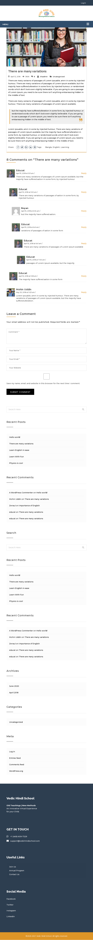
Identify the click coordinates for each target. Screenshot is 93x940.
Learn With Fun (16, 457)
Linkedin (11, 916)
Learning (65, 147)
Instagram (11, 910)
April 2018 (13, 692)
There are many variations (21, 444)
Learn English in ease (19, 450)
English (56, 147)
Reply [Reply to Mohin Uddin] (83, 292)
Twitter (10, 905)
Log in (12, 751)
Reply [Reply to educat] (83, 173)
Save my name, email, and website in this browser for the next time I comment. (43, 383)
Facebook (11, 899)
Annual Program (16, 870)
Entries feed (15, 758)
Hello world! (14, 437)
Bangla (48, 147)
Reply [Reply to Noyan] (83, 211)
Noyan (24, 208)
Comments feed (16, 764)
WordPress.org (16, 771)
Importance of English (29, 505)
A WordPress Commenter (21, 492)
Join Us (12, 867)
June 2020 (14, 686)
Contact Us (14, 874)
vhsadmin (44, 77)
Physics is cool (16, 463)
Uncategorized (59, 77)
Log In (83, 3)
